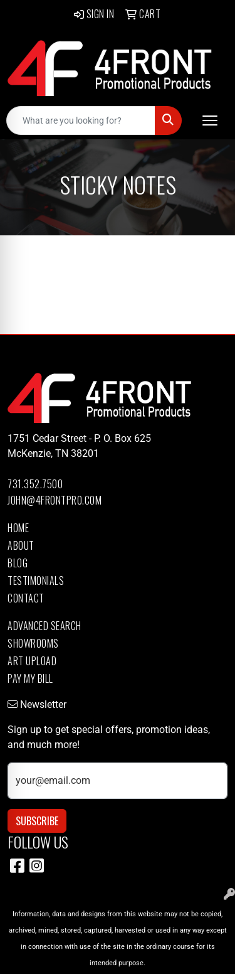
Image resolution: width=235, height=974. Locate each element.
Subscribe (37, 820)
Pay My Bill (30, 678)
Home (18, 527)
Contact (26, 598)
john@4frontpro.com (55, 500)
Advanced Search (44, 625)
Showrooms (33, 643)
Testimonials (36, 580)
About (21, 545)
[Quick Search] (80, 120)
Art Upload (32, 660)
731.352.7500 (35, 483)
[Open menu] (209, 120)
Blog (18, 562)
